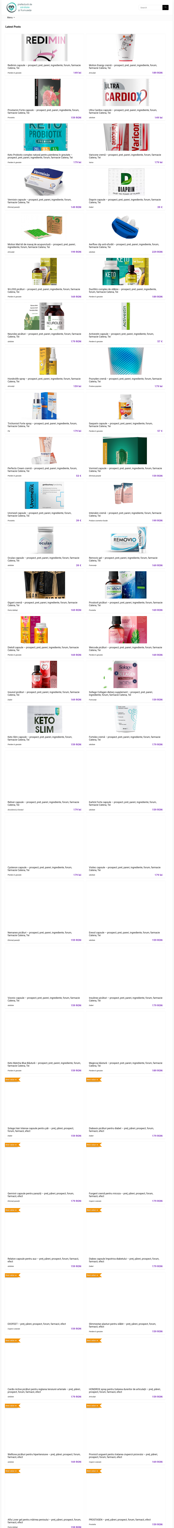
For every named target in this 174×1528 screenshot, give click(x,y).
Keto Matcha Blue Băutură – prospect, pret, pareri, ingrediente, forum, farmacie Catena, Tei (23, 641)
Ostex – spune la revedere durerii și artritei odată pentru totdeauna (148, 1242)
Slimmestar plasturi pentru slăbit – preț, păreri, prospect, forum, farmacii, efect (65, 763)
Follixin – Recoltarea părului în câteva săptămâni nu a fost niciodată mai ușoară (66, 1478)
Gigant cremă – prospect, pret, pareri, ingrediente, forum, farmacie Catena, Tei (24, 398)
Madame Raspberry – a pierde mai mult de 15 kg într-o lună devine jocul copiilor (24, 1064)
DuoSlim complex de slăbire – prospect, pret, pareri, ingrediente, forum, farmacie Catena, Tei (149, 157)
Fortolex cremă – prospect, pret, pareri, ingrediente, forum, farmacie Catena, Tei (149, 457)
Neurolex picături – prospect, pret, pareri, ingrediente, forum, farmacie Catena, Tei (24, 218)
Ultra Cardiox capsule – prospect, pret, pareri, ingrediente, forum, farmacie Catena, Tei (148, 64)
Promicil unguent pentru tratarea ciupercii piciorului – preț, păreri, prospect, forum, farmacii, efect (65, 826)
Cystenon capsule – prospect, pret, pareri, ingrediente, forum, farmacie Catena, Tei (107, 519)
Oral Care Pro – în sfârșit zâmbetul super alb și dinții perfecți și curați (105, 1242)
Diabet (135, 116)
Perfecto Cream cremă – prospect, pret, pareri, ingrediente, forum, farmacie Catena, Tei (106, 278)
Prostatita (94, 73)
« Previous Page (68, 1498)
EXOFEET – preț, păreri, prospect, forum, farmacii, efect (21, 763)
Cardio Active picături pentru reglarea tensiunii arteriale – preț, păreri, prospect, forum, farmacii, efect (106, 764)
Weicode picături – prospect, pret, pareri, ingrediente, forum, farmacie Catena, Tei (149, 398)
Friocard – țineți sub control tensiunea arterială (23, 1181)
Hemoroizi (136, 1131)
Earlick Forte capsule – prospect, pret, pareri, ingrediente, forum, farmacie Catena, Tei (65, 520)
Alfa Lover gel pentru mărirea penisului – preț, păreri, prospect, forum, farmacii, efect (106, 826)
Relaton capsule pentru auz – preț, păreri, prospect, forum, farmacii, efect (106, 701)
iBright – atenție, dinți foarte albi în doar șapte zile (64, 1417)
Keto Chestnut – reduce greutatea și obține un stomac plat (107, 1301)
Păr (9, 287)
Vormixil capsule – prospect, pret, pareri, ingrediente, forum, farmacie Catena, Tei (149, 277)
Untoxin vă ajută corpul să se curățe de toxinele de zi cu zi (23, 1476)
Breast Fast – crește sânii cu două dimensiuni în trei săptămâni (148, 1419)
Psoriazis (136, 1012)
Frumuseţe (136, 346)
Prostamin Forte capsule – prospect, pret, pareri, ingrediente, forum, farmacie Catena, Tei (106, 64)
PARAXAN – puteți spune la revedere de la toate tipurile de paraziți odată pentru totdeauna (107, 1065)
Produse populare (139, 226)
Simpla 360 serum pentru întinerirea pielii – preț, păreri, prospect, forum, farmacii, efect (106, 947)
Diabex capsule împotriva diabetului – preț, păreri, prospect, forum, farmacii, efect (146, 702)
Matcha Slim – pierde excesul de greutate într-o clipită (24, 1006)
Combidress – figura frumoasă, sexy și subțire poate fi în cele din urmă (63, 1301)
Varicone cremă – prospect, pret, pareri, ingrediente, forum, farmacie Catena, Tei (66, 108)
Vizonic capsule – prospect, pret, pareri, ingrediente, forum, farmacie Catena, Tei (107, 581)
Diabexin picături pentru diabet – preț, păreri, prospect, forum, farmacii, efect (149, 640)
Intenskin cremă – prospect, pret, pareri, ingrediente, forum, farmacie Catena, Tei (66, 339)
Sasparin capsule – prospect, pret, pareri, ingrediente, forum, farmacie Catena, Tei (66, 277)
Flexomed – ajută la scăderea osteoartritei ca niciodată (65, 1240)
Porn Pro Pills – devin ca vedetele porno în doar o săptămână (104, 1419)
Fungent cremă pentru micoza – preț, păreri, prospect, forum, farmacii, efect (66, 701)
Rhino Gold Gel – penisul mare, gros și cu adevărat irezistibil (149, 1063)
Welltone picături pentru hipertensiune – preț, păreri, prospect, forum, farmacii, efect (22, 826)
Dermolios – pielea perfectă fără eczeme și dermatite (147, 1006)
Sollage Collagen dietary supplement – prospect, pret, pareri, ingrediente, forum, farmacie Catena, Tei (65, 458)
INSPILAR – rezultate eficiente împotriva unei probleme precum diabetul (149, 1182)
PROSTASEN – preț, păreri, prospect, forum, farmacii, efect (147, 825)
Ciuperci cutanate (56, 709)
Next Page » (107, 1498)
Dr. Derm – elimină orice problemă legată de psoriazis (106, 1125)
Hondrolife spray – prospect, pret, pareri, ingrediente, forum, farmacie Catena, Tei (107, 218)
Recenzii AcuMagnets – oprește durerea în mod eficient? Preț (145, 946)
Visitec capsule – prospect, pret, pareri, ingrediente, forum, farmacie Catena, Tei (149, 519)
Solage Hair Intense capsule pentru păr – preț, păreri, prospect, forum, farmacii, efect (106, 641)
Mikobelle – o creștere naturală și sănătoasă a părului (66, 1063)
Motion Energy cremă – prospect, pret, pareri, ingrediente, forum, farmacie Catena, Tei (65, 64)
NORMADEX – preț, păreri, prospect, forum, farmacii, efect (105, 887)
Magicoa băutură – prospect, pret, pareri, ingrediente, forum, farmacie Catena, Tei (66, 640)
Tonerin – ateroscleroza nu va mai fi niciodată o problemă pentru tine (65, 1182)
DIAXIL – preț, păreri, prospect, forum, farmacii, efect (24, 885)
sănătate (136, 73)
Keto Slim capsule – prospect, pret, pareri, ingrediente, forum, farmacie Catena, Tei (107, 457)
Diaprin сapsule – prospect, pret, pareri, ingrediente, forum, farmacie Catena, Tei (149, 108)
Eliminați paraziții (97, 116)
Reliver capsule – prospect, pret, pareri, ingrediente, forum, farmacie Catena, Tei (24, 519)
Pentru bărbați (13, 405)
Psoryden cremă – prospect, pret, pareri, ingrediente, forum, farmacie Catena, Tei (149, 218)
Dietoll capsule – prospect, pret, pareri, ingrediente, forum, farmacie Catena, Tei (107, 398)
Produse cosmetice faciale (59, 346)
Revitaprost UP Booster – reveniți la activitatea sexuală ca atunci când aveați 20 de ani (24, 1360)
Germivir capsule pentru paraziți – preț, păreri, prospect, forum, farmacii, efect (21, 702)
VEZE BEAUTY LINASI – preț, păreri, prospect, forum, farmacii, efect (65, 887)
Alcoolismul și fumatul (16, 526)
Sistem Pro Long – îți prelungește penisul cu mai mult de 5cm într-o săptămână (149, 1360)
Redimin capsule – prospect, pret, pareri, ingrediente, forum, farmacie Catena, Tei (24, 63)
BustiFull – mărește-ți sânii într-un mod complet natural (23, 1299)
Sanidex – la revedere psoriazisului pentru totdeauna (24, 1125)
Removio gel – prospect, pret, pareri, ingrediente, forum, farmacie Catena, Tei (148, 339)
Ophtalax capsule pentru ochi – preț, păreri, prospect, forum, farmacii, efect (24, 946)
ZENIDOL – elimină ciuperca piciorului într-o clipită (65, 1125)
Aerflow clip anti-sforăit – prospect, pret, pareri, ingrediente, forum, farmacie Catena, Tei (65, 157)
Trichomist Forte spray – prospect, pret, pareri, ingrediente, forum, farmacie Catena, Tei (23, 278)
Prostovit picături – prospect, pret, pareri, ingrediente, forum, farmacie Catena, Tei (66, 398)
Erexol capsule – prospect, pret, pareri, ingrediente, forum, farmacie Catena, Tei (66, 581)
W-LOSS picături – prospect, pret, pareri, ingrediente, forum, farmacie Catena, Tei (107, 156)
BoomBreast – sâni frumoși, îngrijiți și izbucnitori (106, 1006)
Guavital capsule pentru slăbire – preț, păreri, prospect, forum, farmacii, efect (149, 887)
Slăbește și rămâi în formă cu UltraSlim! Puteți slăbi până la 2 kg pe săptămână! (65, 1360)
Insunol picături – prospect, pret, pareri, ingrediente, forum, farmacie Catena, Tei (24, 457)
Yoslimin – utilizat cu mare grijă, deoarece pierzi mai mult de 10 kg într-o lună (107, 1360)
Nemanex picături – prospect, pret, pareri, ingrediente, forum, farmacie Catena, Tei (24, 581)
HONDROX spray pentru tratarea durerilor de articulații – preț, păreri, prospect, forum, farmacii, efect (149, 764)
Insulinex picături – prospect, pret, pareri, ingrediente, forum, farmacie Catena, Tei (149, 581)
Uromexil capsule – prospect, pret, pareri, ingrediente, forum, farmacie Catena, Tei (24, 339)
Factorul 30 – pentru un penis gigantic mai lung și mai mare (148, 1299)
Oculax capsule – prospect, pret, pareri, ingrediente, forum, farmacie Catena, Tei (107, 339)
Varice (52, 116)
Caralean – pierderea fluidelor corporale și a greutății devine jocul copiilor (23, 1242)
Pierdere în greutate (15, 70)
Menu (10, 17)
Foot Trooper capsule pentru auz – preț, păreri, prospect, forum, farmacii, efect (65, 946)
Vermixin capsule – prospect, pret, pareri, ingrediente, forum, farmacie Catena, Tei (107, 108)
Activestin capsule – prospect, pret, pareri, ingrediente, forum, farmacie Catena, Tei (66, 218)
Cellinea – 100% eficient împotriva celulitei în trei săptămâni (145, 1478)
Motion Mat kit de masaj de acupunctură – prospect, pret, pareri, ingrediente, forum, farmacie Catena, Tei (23, 157)
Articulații (53, 73)
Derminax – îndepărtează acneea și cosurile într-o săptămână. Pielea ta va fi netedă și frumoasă (105, 1479)
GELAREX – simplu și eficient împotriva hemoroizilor (148, 1125)
